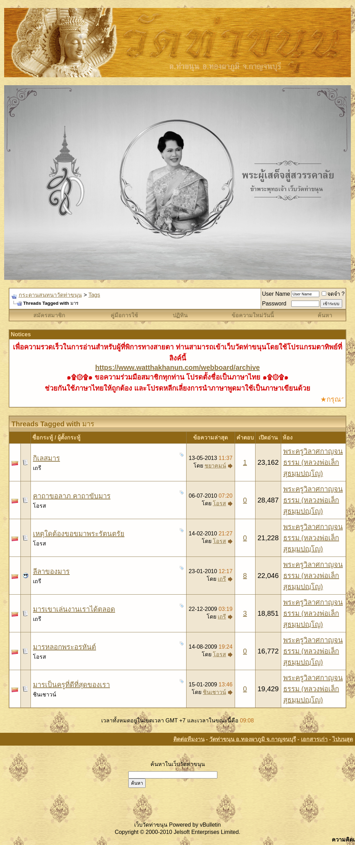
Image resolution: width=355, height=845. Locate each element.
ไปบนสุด (342, 739)
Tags (94, 295)
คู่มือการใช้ (124, 315)
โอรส (39, 506)
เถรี (37, 468)
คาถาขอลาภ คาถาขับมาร (72, 496)
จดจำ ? (333, 294)
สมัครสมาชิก (49, 315)
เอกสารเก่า (314, 739)
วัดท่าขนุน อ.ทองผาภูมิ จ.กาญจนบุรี (252, 739)
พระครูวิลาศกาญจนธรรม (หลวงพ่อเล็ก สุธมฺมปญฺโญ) (313, 462)
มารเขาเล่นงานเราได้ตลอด (74, 609)
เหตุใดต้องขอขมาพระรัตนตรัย (78, 533)
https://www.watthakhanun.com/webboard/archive (177, 367)
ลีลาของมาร (51, 571)
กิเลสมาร (46, 458)
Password (274, 303)
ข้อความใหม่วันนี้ (253, 315)
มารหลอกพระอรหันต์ (64, 647)
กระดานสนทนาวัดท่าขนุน (50, 295)
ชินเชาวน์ (44, 694)
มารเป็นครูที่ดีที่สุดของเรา (71, 684)
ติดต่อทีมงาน (189, 739)
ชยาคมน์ (215, 466)
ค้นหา (325, 315)
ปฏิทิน (180, 315)
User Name (276, 294)
